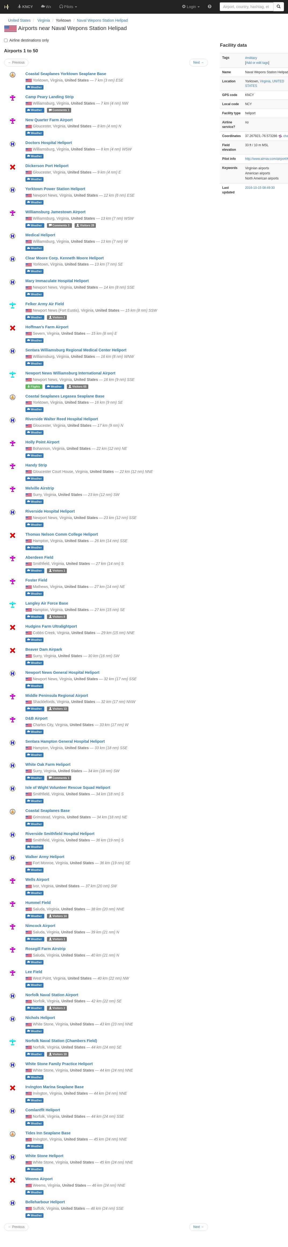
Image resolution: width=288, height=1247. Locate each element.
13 (58, 708)
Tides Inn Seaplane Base (48, 1133)
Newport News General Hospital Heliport (62, 672)
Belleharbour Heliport (45, 1202)
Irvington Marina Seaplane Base (54, 1087)
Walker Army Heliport (44, 857)
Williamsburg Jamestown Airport (55, 212)
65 (77, 386)
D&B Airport (36, 718)
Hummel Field (38, 902)
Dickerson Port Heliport (47, 166)
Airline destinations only (26, 40)
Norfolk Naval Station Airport (51, 995)
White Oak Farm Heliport (48, 764)
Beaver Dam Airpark (43, 649)
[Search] (278, 6)
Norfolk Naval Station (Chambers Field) (61, 1041)
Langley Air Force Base (46, 603)
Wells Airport (37, 879)
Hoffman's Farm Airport (46, 327)
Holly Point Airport (42, 442)
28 (85, 225)
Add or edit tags (257, 63)
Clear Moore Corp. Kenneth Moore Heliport (64, 258)
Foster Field (36, 580)
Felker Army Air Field (44, 304)
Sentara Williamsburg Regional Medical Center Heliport (76, 350)
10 (58, 1054)
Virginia (265, 81)
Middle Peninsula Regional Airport (56, 695)
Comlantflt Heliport (42, 1110)
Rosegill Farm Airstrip (45, 949)
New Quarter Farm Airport (49, 120)
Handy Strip (36, 465)
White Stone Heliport (44, 1156)
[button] (68, 6)
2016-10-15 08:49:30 (260, 188)
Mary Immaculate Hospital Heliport (57, 281)
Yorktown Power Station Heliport (55, 189)
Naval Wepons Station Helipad (102, 20)
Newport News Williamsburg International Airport (70, 373)
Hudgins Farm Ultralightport (51, 626)
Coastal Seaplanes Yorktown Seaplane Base (65, 74)
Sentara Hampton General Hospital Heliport (65, 741)
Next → (198, 1227)
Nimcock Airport (40, 926)
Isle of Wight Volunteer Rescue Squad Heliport (67, 787)
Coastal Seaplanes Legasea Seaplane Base (64, 396)
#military (251, 58)
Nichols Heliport (40, 1018)
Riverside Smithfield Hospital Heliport (59, 834)
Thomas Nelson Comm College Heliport (61, 534)
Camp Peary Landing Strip (49, 97)
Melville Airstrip (39, 488)
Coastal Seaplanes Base (47, 810)
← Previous (16, 1227)
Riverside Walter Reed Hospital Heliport (61, 419)
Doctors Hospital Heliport (48, 143)
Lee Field (33, 972)
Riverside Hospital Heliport (50, 511)
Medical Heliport (40, 235)
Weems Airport (39, 1179)
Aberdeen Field (39, 557)
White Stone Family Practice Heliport (59, 1064)
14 (58, 916)
